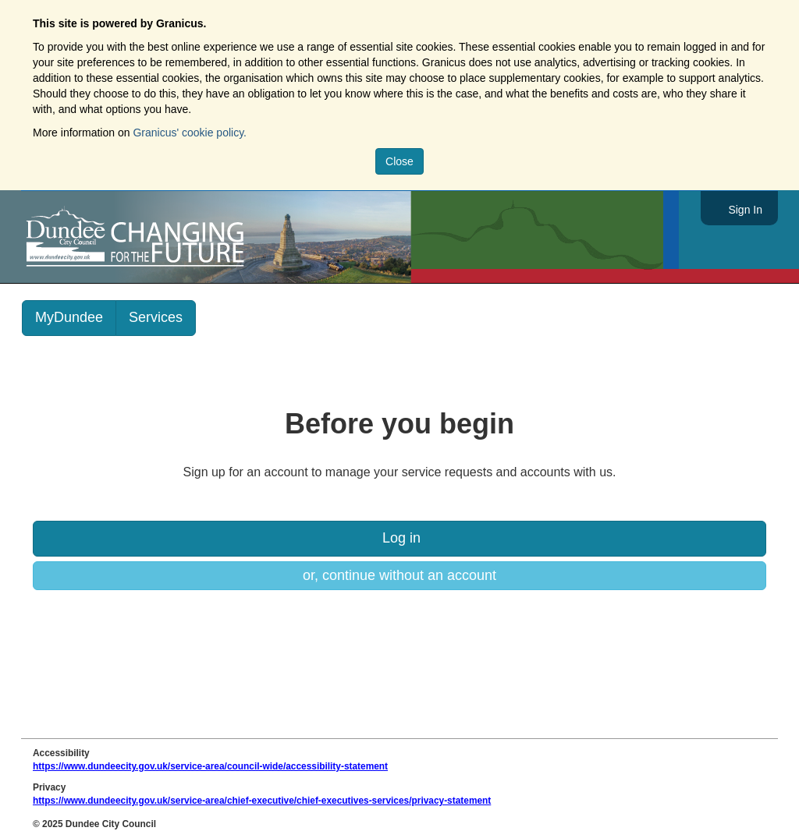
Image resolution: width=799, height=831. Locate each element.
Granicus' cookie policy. (190, 132)
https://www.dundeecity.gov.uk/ (205, 237)
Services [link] (156, 317)
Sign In (745, 209)
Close (399, 161)
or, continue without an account (399, 575)
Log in (399, 538)
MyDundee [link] (69, 317)
